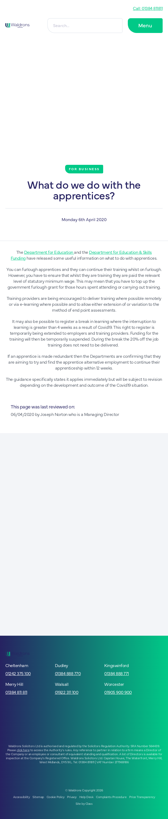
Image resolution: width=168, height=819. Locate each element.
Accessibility (21, 797)
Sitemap (38, 797)
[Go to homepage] (17, 25)
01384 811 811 (16, 692)
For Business (84, 169)
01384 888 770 (68, 673)
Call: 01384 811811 (148, 8)
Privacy (72, 797)
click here (23, 750)
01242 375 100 (18, 673)
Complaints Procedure (111, 797)
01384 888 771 (116, 673)
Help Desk (86, 797)
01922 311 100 (67, 692)
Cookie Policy (56, 797)
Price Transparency (142, 797)
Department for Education (49, 252)
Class (89, 803)
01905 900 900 (118, 692)
